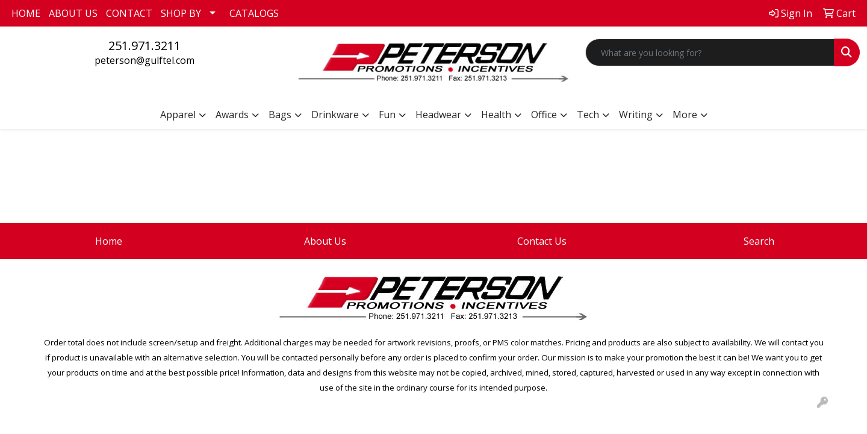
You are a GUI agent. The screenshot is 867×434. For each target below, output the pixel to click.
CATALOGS (254, 13)
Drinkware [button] (335, 114)
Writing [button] (636, 114)
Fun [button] (387, 114)
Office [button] (544, 114)
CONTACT (129, 13)
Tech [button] (588, 114)
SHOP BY (181, 13)
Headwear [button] (438, 114)
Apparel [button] (178, 114)
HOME (25, 13)
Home (108, 241)
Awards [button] (232, 114)
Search (759, 241)
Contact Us (542, 241)
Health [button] (496, 114)
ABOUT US (73, 13)
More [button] (685, 114)
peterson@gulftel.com (144, 60)
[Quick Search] (709, 52)
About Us (325, 241)
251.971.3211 (144, 45)
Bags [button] (280, 114)
